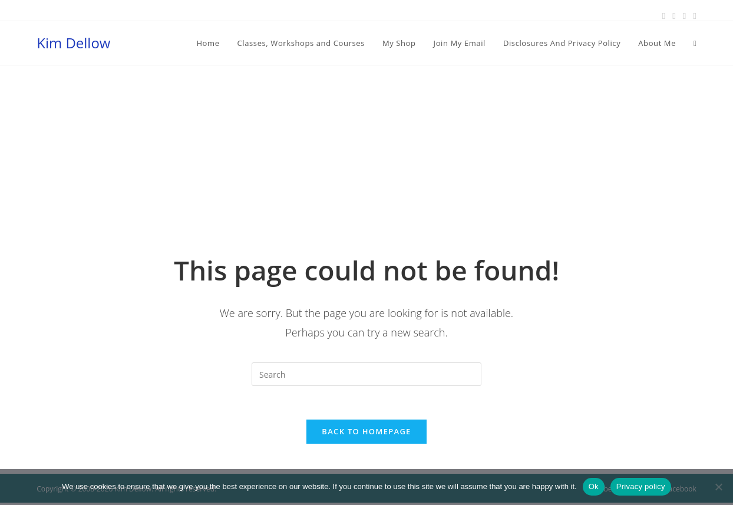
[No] (718, 487)
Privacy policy (640, 486)
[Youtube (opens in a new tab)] (692, 16)
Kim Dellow (73, 42)
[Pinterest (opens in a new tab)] (674, 16)
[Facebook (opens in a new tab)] (664, 16)
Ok (594, 486)
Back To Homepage (366, 433)
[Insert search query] (366, 374)
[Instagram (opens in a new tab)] (684, 16)
